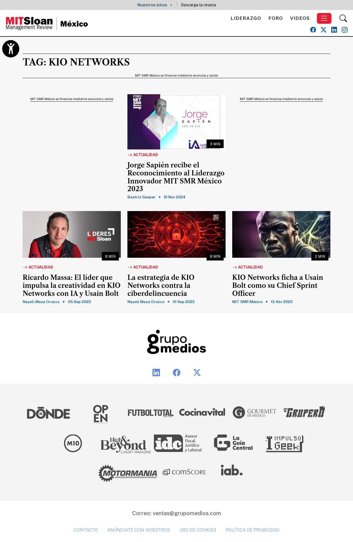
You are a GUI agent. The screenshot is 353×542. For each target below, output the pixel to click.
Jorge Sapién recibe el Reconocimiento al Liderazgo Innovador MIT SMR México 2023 (175, 177)
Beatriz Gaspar (141, 197)
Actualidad (142, 155)
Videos (300, 18)
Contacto (86, 530)
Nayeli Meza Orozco (41, 301)
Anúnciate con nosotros (138, 530)
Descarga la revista (198, 4)
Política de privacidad (252, 530)
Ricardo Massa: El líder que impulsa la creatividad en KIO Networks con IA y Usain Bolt (72, 286)
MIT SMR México (247, 301)
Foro (275, 18)
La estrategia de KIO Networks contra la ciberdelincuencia (160, 286)
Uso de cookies (198, 530)
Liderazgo (246, 18)
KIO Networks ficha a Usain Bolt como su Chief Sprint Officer (277, 286)
